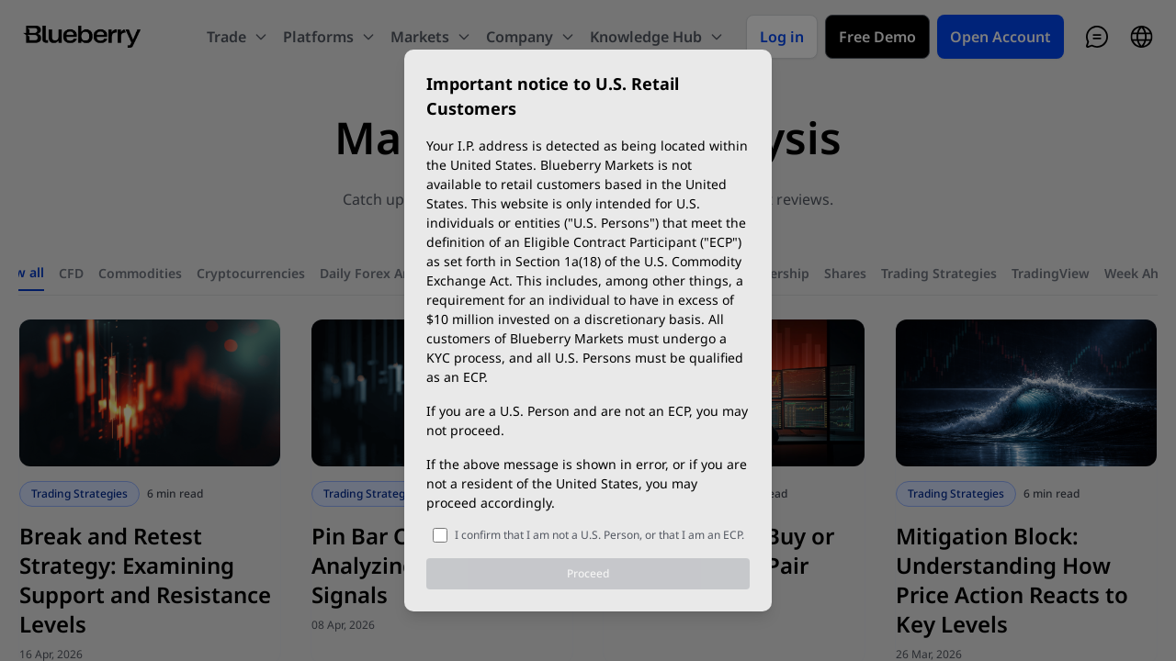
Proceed (588, 573)
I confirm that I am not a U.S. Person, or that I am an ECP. (599, 535)
